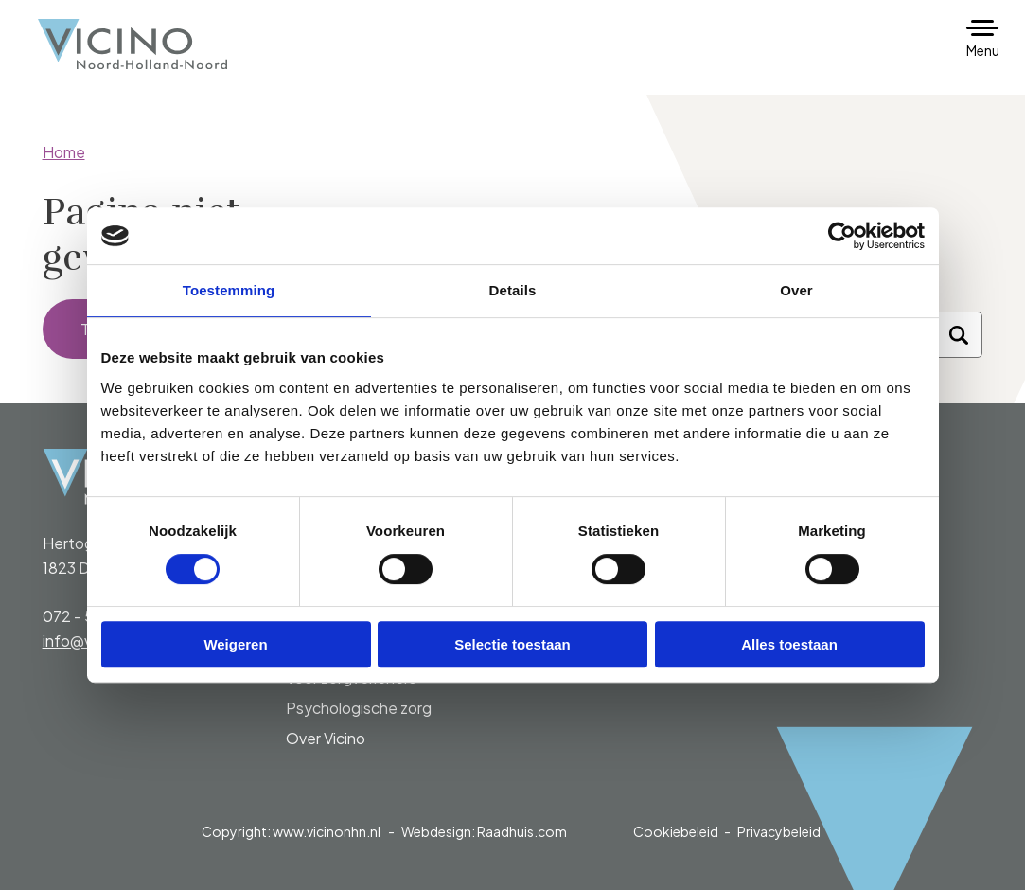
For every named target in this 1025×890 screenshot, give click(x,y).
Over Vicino (325, 738)
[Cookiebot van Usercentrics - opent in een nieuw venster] (842, 236)
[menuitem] (391, 693)
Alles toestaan (789, 644)
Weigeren (235, 644)
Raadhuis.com (522, 831)
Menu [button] (982, 50)
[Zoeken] (958, 335)
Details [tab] (513, 290)
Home (64, 152)
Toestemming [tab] (229, 290)
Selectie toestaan (512, 644)
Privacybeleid (779, 831)
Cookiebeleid (675, 831)
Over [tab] (796, 290)
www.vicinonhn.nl (326, 831)
